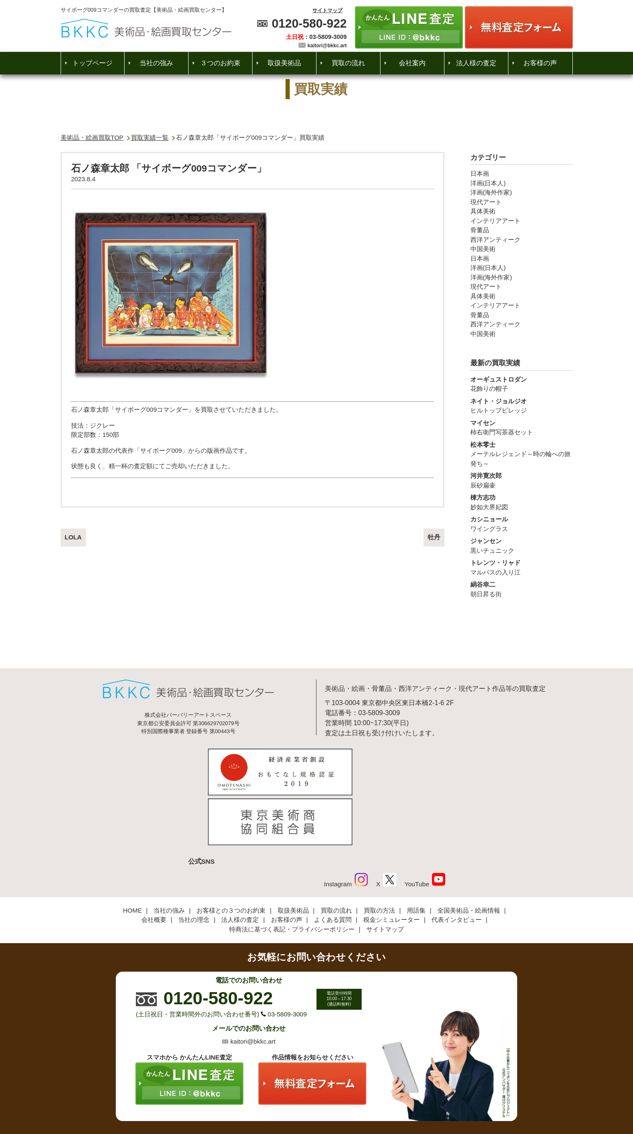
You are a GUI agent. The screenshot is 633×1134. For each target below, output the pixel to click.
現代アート (486, 201)
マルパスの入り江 (521, 567)
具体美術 (482, 211)
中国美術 (482, 248)
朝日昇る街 (521, 589)
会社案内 (412, 63)
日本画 (479, 173)
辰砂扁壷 (521, 480)
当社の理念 (193, 863)
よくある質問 (333, 863)
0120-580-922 (309, 23)
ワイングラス (521, 523)
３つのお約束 (220, 63)
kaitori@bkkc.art (327, 46)
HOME (132, 854)
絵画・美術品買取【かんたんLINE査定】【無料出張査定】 (146, 28)
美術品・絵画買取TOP (92, 137)
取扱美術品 (284, 63)
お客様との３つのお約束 (231, 854)
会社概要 (153, 863)
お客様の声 (540, 63)
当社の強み (156, 63)
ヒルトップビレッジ (521, 405)
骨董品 (479, 229)
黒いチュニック (521, 545)
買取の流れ (348, 63)
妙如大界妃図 (521, 502)
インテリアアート (495, 220)
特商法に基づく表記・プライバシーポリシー (292, 873)
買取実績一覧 (149, 137)
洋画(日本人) (488, 183)
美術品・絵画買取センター (302, 1102)
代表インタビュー (456, 863)
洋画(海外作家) (491, 192)
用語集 (416, 854)
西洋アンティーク (495, 239)
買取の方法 (379, 854)
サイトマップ (327, 10)
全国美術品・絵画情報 (468, 854)
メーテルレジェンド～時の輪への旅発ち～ (521, 453)
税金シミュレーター (391, 863)
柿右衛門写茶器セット (521, 427)
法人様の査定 (476, 63)
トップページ (92, 63)
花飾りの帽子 (521, 384)
